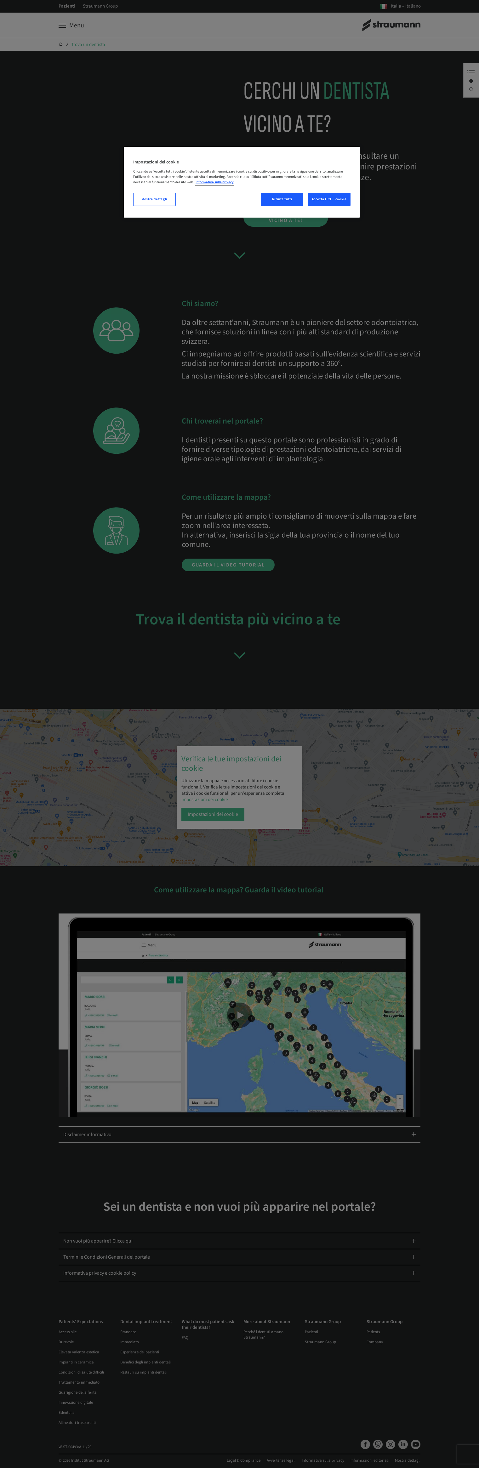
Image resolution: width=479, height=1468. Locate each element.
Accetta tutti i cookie (329, 199)
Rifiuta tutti (282, 199)
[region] (242, 182)
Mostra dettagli (154, 199)
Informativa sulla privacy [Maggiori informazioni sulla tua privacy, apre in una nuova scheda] (215, 182)
